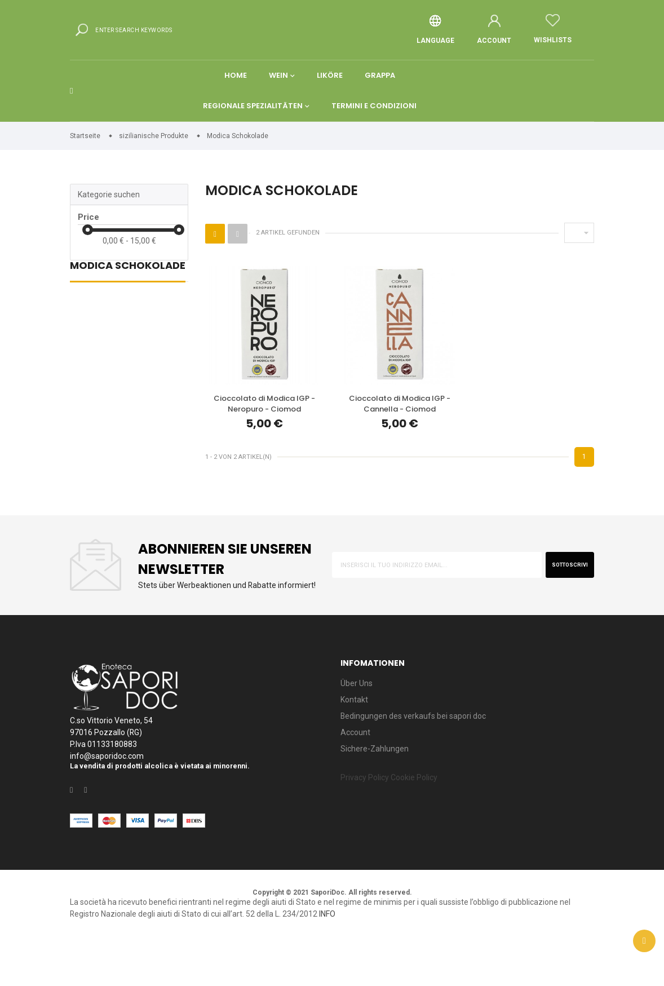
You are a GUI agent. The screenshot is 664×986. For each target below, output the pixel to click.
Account (356, 772)
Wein (277, 88)
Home (234, 88)
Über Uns (358, 718)
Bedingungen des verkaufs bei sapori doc (422, 754)
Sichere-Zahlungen (377, 790)
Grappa (380, 88)
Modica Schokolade (127, 283)
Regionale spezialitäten (252, 119)
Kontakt (355, 736)
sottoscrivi (563, 591)
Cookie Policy (426, 821)
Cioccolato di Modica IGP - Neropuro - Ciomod (264, 417)
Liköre (330, 88)
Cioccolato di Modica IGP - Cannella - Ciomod (399, 417)
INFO (435, 959)
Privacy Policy (368, 821)
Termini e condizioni (374, 119)
